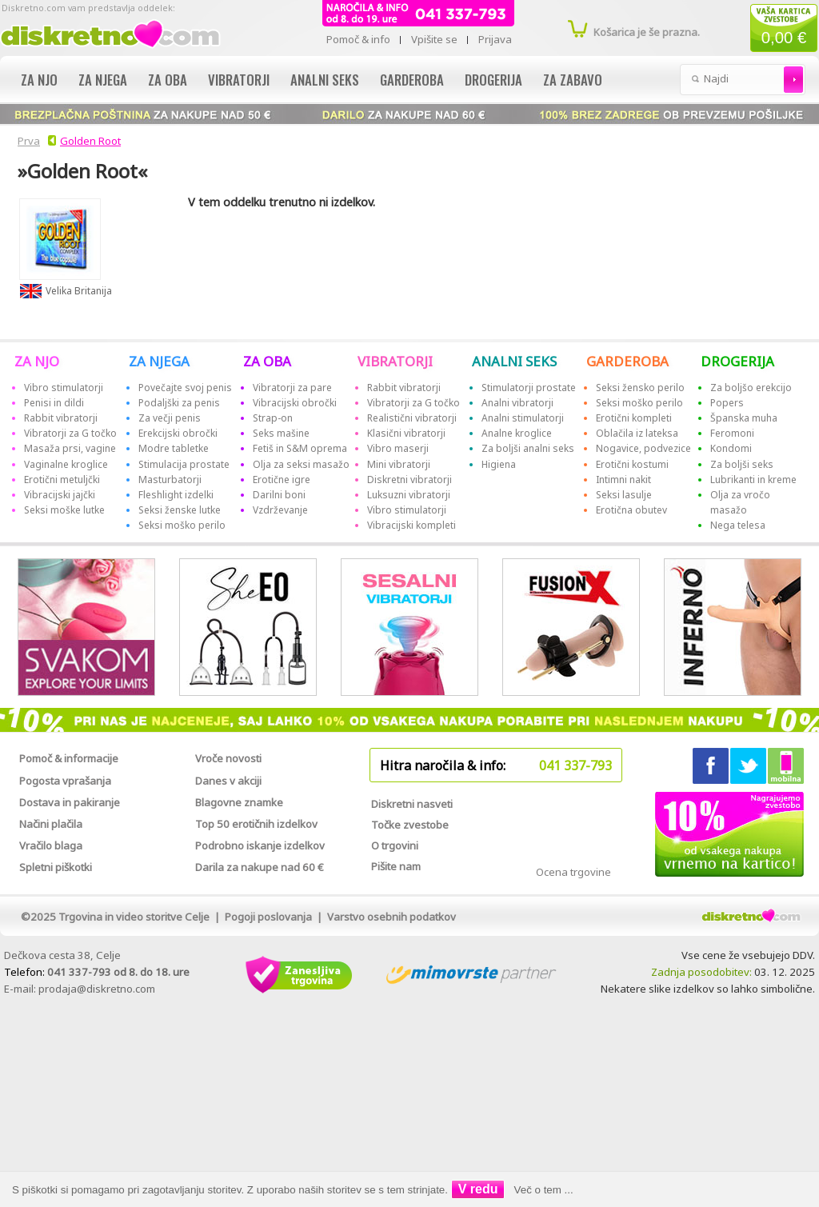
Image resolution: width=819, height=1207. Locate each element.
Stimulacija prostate (184, 464)
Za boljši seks (741, 464)
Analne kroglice (516, 433)
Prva (26, 141)
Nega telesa (737, 525)
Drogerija (493, 80)
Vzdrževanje (280, 510)
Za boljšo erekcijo (751, 387)
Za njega (102, 80)
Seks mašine (281, 433)
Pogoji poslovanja (268, 916)
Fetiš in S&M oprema (300, 448)
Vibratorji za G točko (70, 433)
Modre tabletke (173, 448)
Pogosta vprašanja (65, 780)
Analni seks (324, 80)
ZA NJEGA (159, 361)
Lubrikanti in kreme (753, 479)
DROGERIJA (737, 361)
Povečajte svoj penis (185, 387)
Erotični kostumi (632, 464)
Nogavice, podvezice (643, 448)
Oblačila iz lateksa (637, 433)
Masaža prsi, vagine (70, 448)
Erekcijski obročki (178, 433)
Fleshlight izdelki (176, 495)
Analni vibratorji (517, 403)
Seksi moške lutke (64, 510)
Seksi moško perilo (182, 525)
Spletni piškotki (55, 867)
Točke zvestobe (410, 824)
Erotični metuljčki (62, 479)
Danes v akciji (228, 780)
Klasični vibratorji (406, 433)
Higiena (498, 464)
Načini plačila (50, 824)
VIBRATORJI (395, 361)
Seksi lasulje (624, 495)
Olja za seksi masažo (301, 464)
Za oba (167, 80)
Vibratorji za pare (292, 387)
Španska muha (743, 418)
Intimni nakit (623, 479)
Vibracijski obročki (295, 403)
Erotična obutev (631, 510)
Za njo (39, 80)
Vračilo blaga (50, 845)
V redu (478, 1189)
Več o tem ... (543, 1190)
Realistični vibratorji (412, 418)
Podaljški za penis (179, 403)
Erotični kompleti (634, 418)
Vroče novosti (228, 758)
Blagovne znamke (239, 802)
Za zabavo (572, 80)
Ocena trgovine (573, 872)
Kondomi (731, 448)
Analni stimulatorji (522, 418)
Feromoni (732, 433)
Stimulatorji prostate (528, 387)
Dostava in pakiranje (69, 802)
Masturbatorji (170, 479)
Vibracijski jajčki (59, 495)
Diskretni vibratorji (409, 479)
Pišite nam (396, 866)
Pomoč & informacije (68, 758)
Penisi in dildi (54, 403)
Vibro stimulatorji (63, 387)
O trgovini (394, 845)
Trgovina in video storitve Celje (134, 916)
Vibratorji (239, 80)
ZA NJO (36, 361)
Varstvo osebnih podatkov (391, 916)
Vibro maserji (398, 448)
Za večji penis (169, 418)
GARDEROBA (627, 361)
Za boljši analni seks (527, 448)
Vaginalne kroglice (66, 464)
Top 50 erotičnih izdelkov (256, 824)
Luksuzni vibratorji (408, 495)
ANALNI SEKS (514, 361)
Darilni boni (279, 495)
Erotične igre (281, 479)
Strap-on (273, 418)
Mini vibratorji (398, 464)
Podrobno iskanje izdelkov (260, 845)
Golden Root (90, 141)
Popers (727, 403)
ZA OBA (267, 361)
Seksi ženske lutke (179, 510)
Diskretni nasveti (412, 804)
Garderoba (412, 80)
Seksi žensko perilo (640, 387)
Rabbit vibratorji (61, 418)
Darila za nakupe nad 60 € (259, 867)
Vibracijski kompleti (411, 525)
